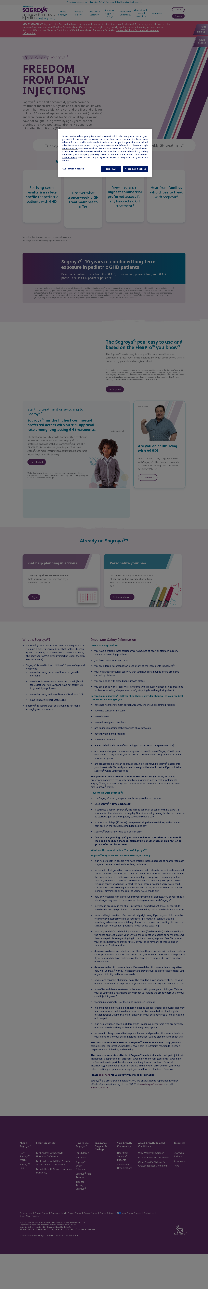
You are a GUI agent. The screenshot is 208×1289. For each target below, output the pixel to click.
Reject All (110, 168)
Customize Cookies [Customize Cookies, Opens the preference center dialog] (73, 168)
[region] (105, 153)
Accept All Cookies (135, 168)
